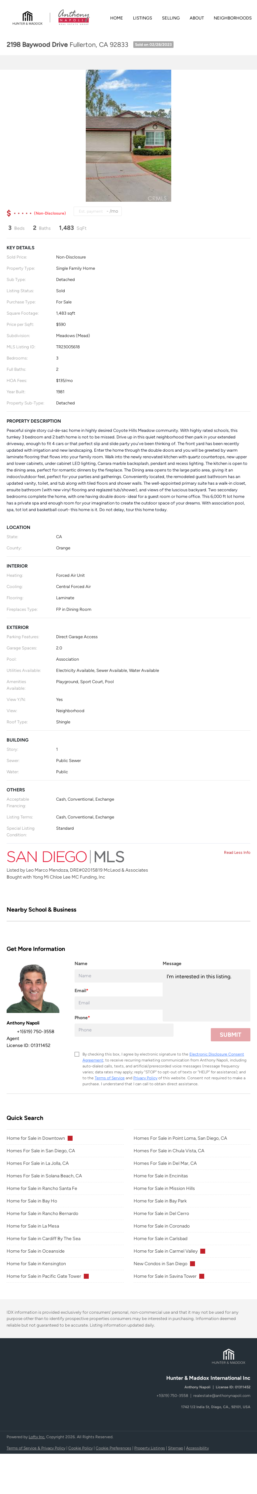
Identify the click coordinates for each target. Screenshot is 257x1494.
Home (116, 18)
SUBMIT (230, 1034)
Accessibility (197, 1448)
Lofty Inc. (37, 1437)
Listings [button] (142, 18)
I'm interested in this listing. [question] (207, 995)
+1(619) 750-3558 (172, 1395)
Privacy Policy (145, 1078)
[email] (124, 1003)
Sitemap (175, 1448)
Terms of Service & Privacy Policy (36, 1448)
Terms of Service (110, 1078)
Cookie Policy (80, 1448)
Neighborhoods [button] (233, 18)
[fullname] (124, 976)
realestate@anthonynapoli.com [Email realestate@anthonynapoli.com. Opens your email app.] (221, 1395)
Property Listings (149, 1448)
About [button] (197, 18)
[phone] (124, 1030)
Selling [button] (171, 18)
